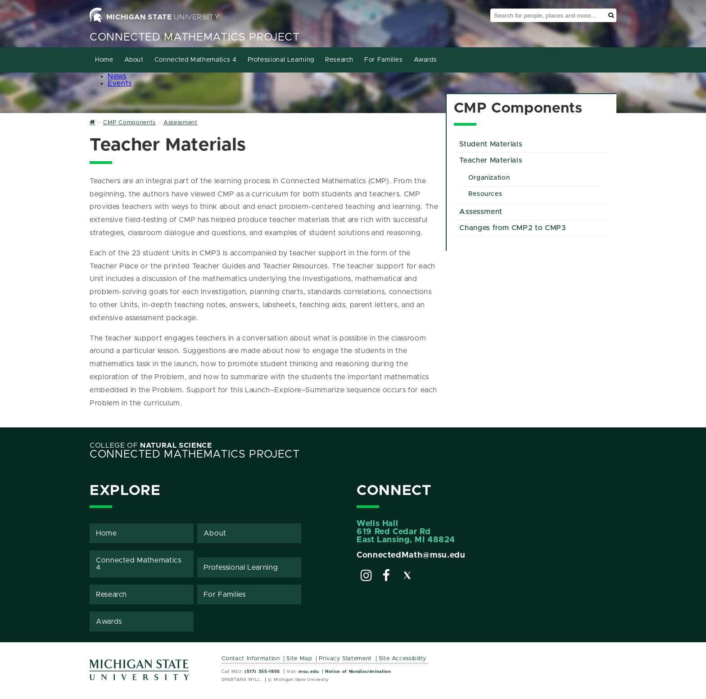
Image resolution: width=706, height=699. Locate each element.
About (134, 60)
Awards (425, 60)
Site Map (299, 659)
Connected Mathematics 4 (195, 60)
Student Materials (490, 144)
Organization (489, 178)
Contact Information (251, 659)
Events (120, 83)
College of (151, 445)
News (117, 76)
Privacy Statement (345, 659)
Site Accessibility (403, 659)
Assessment (480, 211)
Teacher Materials (490, 160)
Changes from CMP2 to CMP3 (512, 227)
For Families (383, 60)
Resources (485, 194)
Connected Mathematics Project (195, 37)
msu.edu (309, 671)
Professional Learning (281, 60)
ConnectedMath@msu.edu (411, 555)
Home (104, 60)
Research (339, 60)
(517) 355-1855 (262, 671)
